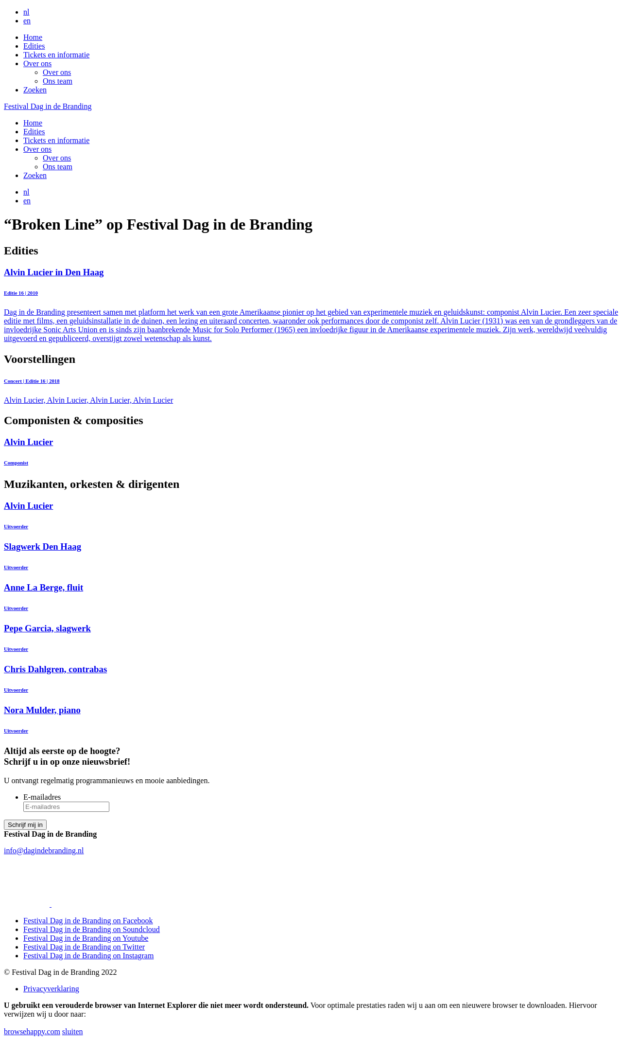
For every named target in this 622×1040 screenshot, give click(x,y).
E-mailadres (42, 797)
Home (32, 37)
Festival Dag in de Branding (47, 106)
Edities (34, 46)
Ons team (57, 81)
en (27, 21)
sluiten (72, 1031)
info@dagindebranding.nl (44, 850)
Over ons (37, 63)
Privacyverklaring (51, 989)
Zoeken (35, 90)
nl (26, 12)
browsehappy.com (32, 1031)
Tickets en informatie (56, 55)
